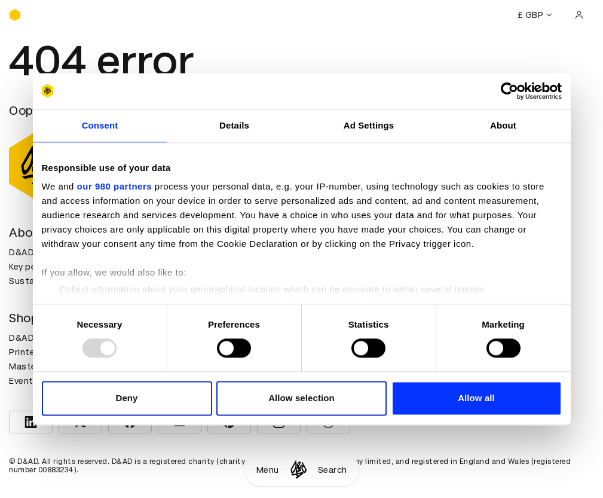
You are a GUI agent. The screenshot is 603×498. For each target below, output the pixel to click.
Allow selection (301, 398)
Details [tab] (234, 125)
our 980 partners (114, 186)
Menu (267, 470)
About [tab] (503, 125)
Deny (126, 398)
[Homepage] (298, 469)
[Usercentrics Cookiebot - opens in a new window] (509, 91)
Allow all (476, 398)
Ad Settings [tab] (369, 125)
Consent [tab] (100, 125)
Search (332, 470)
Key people (31, 266)
